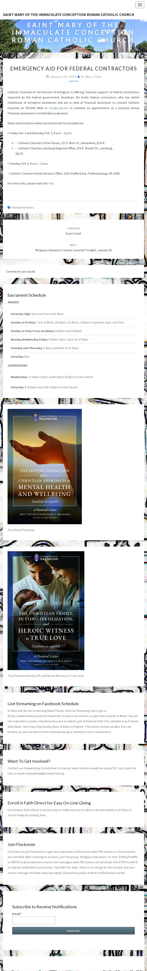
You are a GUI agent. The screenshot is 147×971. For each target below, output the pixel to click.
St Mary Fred (91, 76)
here (43, 815)
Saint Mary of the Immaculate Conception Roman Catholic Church (68, 14)
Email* (33, 918)
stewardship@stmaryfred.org (44, 773)
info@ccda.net (58, 108)
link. (51, 183)
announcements (23, 207)
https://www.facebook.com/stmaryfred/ (34, 716)
